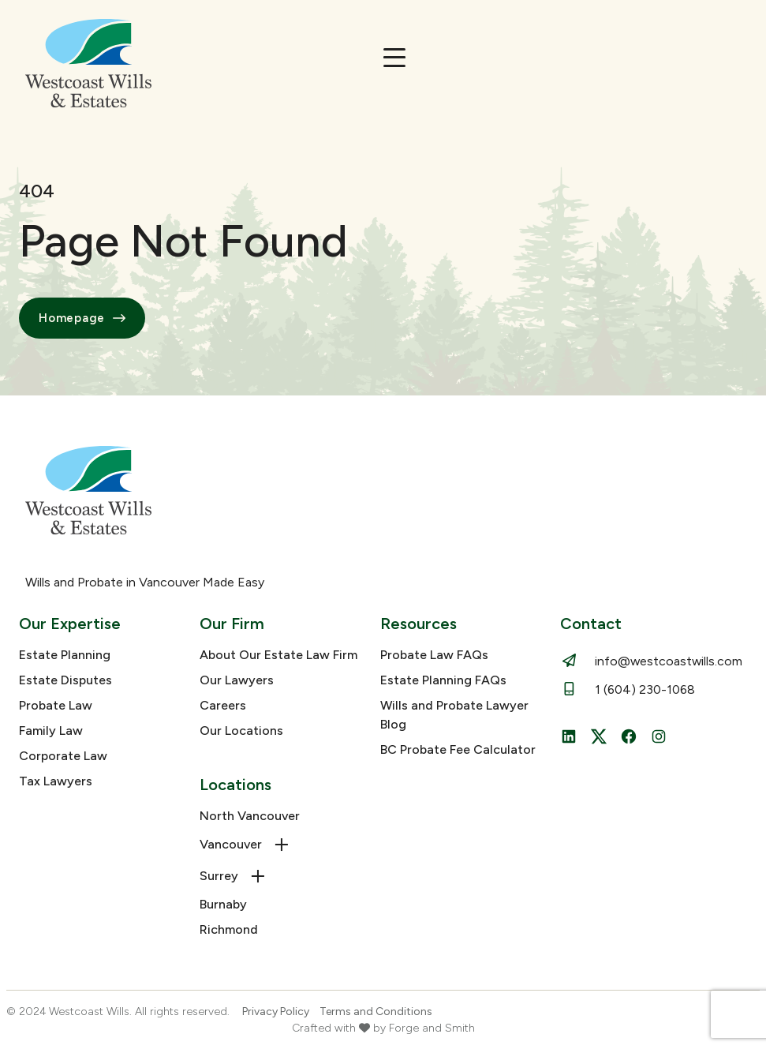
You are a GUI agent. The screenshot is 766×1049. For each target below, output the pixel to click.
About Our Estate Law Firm (278, 654)
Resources (418, 623)
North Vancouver (250, 815)
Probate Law (55, 705)
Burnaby (223, 904)
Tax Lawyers (55, 781)
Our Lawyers (237, 679)
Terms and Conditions (375, 1011)
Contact (591, 623)
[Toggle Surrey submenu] (258, 876)
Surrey (219, 875)
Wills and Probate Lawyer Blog (454, 715)
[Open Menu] (394, 57)
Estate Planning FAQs (443, 679)
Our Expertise (70, 623)
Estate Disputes (65, 679)
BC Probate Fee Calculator (458, 749)
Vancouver (231, 844)
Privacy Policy (275, 1011)
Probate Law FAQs (434, 654)
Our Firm (232, 623)
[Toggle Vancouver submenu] (281, 844)
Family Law (51, 730)
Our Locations (241, 730)
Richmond (229, 929)
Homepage (82, 318)
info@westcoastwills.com (668, 661)
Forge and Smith (432, 1028)
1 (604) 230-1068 (645, 689)
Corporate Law (63, 755)
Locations (235, 784)
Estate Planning (64, 654)
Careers (223, 705)
